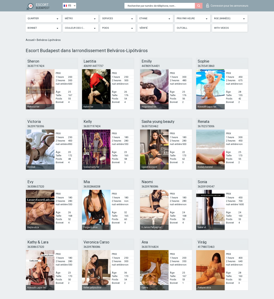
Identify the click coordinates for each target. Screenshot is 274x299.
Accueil (30, 39)
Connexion (227, 5)
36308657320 (35, 186)
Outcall (182, 27)
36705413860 (206, 66)
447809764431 (151, 66)
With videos (221, 27)
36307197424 (35, 66)
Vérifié (143, 27)
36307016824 (150, 247)
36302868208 (92, 186)
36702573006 (206, 126)
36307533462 (150, 126)
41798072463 (206, 247)
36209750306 (35, 126)
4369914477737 (93, 66)
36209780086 (150, 186)
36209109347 (206, 186)
